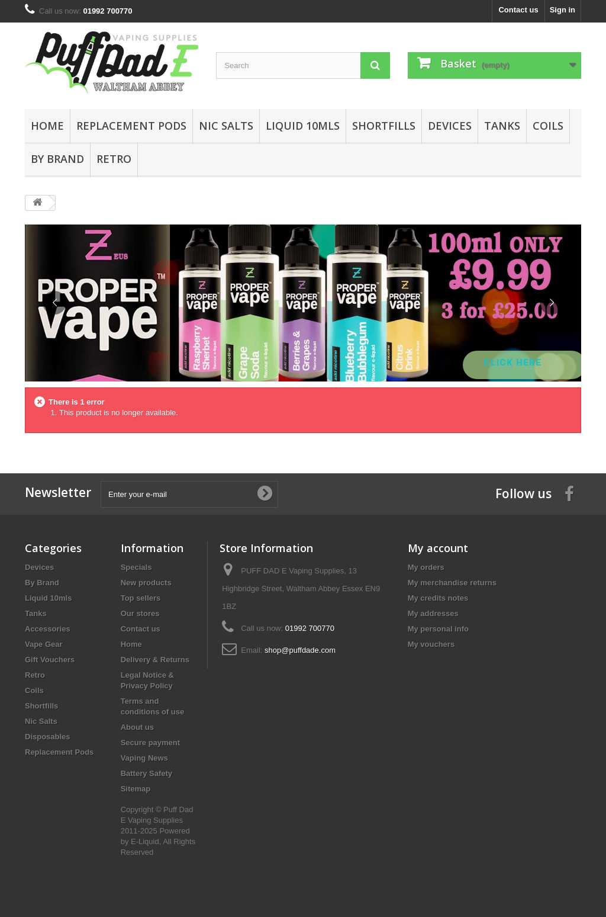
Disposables (47, 736)
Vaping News (144, 758)
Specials (136, 567)
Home (47, 125)
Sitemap (136, 788)
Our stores (140, 613)
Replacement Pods (131, 125)
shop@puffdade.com (300, 650)
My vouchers (431, 644)
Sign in (562, 9)
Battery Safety (146, 773)
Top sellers (141, 598)
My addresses (433, 613)
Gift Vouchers (50, 659)
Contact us (518, 9)
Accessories (47, 628)
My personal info (438, 628)
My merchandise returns (452, 582)
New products (146, 582)
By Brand (57, 159)
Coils (548, 125)
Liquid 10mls (303, 125)
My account (438, 548)
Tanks (502, 125)
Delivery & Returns (155, 659)
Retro (113, 159)
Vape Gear (44, 644)
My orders (426, 567)
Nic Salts (226, 125)
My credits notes (438, 598)
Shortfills (383, 125)
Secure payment (150, 742)
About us (137, 727)
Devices (450, 125)
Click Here (513, 362)
